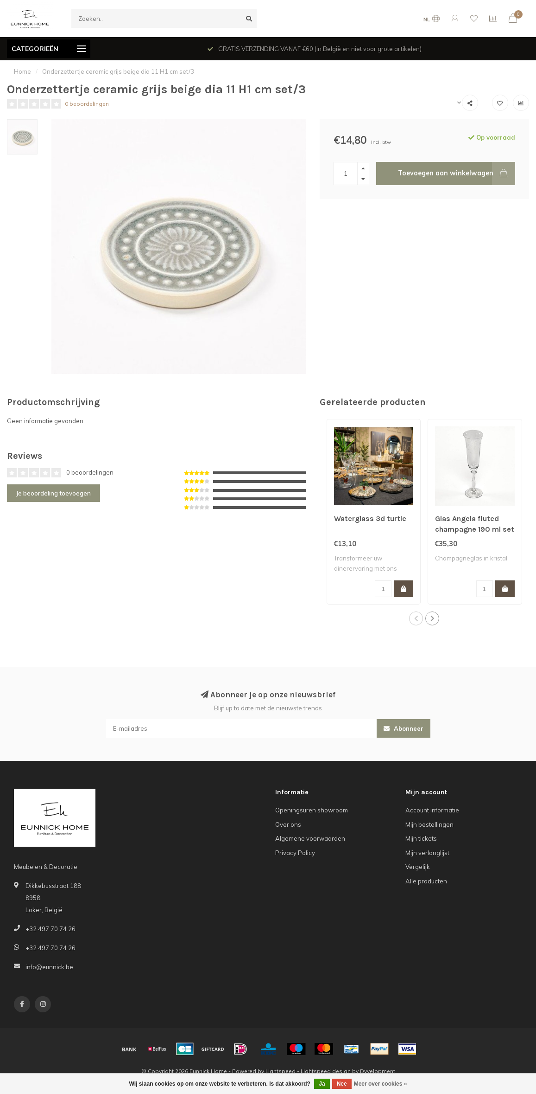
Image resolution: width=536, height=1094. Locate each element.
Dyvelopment (377, 1071)
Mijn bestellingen (429, 824)
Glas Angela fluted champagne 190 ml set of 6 (474, 529)
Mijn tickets (421, 838)
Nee (342, 1084)
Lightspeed (280, 1071)
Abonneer (403, 728)
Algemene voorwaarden (310, 838)
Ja (322, 1084)
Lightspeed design (326, 1071)
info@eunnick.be (49, 967)
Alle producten (426, 881)
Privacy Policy (295, 852)
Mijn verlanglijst (427, 852)
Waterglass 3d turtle (370, 518)
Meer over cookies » (380, 1084)
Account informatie (432, 810)
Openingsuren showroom (311, 810)
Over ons (288, 824)
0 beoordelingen (87, 103)
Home (22, 71)
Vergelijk (417, 866)
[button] (416, 618)
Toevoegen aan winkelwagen (456, 173)
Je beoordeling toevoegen (53, 493)
